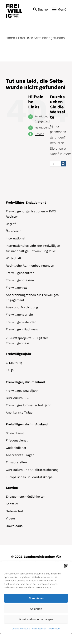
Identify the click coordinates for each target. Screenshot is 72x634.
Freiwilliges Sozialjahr (22, 390)
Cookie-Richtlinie (21, 628)
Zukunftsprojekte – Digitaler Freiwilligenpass (27, 340)
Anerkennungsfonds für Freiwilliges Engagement (32, 297)
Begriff (11, 224)
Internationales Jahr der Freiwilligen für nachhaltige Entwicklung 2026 (33, 248)
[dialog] (36, 597)
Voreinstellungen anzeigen (36, 619)
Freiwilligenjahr (44, 127)
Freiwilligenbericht (19, 314)
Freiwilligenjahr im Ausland (27, 424)
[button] (66, 566)
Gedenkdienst (16, 448)
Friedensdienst (17, 440)
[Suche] (63, 163)
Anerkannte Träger (20, 412)
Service (39, 133)
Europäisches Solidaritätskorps (29, 477)
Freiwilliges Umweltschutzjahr (28, 405)
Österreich (14, 231)
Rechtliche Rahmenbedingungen (30, 265)
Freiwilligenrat (16, 287)
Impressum (54, 628)
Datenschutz (39, 628)
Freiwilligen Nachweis (22, 329)
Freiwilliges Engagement (26, 202)
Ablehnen (36, 608)
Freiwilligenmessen (20, 280)
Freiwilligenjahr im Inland (25, 382)
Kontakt (12, 504)
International (15, 238)
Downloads (14, 526)
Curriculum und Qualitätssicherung (32, 470)
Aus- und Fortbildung (22, 307)
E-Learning (14, 363)
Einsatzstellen (16, 462)
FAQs (9, 370)
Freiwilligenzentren (20, 273)
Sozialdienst (15, 433)
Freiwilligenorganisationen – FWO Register (31, 214)
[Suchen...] (55, 163)
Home (10, 38)
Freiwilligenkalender (21, 322)
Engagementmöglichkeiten (26, 496)
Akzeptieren (36, 598)
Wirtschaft (13, 258)
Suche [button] (43, 9)
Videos (11, 518)
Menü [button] (61, 9)
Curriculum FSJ (17, 398)
